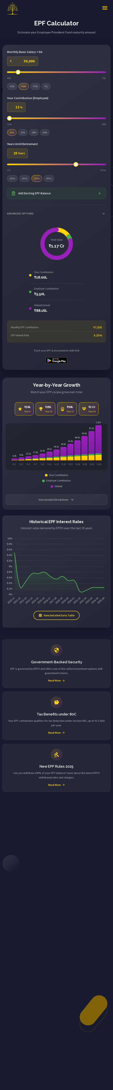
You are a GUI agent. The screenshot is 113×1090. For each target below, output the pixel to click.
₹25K (12, 86)
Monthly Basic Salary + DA (24, 52)
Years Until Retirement (22, 144)
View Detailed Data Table (56, 615)
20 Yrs (24, 178)
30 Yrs (49, 178)
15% (23, 132)
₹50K (23, 86)
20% (45, 132)
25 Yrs (37, 178)
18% (34, 132)
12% (12, 132)
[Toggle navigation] (104, 8)
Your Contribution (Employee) (27, 98)
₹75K (35, 86)
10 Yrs (12, 178)
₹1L (46, 86)
